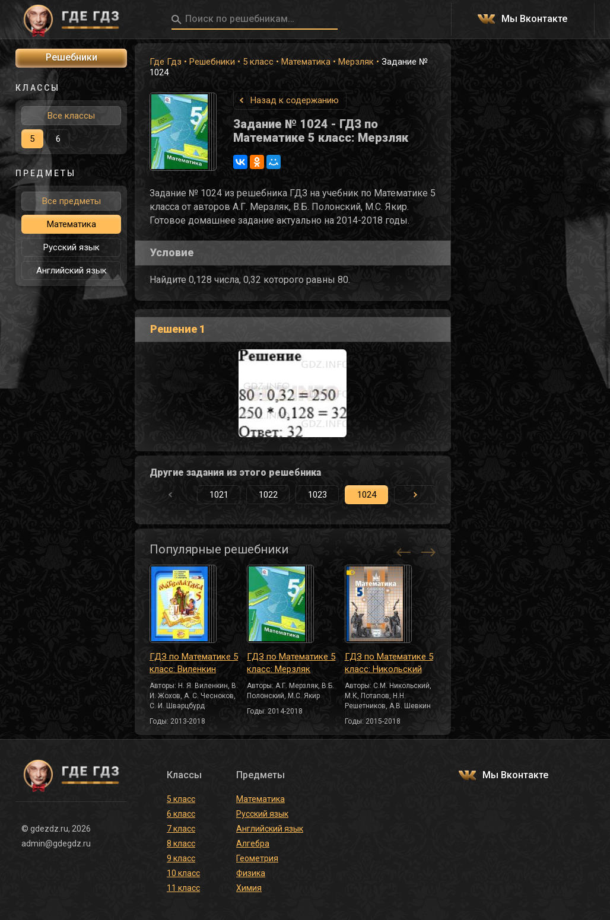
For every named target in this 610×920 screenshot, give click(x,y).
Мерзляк (356, 61)
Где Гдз (166, 61)
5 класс (258, 61)
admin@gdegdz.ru (56, 843)
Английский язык (71, 270)
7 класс (181, 828)
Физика (250, 873)
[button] (415, 494)
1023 (317, 494)
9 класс (181, 858)
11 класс (183, 888)
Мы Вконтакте (534, 19)
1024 (366, 494)
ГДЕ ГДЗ (71, 19)
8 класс (181, 843)
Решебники (212, 61)
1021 (218, 494)
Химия (249, 888)
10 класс (183, 873)
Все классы (71, 115)
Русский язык (71, 247)
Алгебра (252, 843)
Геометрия (257, 858)
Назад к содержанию (294, 100)
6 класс (181, 814)
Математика (306, 61)
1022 (268, 494)
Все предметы (71, 201)
